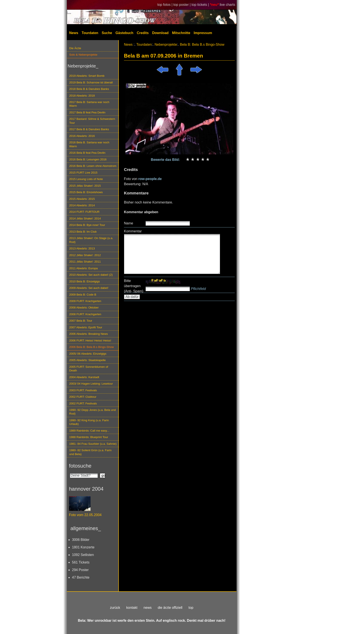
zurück (115, 607)
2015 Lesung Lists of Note (86, 179)
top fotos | (165, 4)
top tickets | (201, 4)
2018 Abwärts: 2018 (82, 95)
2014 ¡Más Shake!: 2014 (85, 218)
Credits (143, 33)
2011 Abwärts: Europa (83, 268)
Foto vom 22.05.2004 (85, 515)
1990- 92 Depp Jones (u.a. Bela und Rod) (92, 411)
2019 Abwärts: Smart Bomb (87, 75)
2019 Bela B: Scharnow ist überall (91, 82)
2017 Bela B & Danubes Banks (89, 129)
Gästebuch (124, 33)
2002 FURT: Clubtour (82, 396)
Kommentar (133, 231)
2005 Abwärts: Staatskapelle (87, 360)
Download (160, 33)
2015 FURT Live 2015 (83, 172)
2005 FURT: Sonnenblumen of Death (88, 368)
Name (128, 223)
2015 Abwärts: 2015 (82, 198)
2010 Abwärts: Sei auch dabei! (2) (91, 274)
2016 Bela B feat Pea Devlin (87, 152)
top (191, 607)
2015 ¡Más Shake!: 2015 (85, 185)
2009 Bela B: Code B (82, 294)
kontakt (132, 607)
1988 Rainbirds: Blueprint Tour (88, 437)
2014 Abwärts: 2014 (82, 205)
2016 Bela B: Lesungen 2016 (87, 159)
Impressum (203, 33)
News (73, 33)
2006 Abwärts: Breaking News (88, 333)
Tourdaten (90, 33)
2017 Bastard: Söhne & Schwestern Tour (92, 120)
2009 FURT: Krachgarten (85, 301)
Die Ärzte (75, 48)
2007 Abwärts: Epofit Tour (85, 327)
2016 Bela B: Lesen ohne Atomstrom (92, 166)
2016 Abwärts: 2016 (82, 136)
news (148, 607)
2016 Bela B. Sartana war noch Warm (89, 144)
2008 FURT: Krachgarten (85, 314)
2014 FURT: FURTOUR (84, 211)
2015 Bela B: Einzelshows (86, 192)
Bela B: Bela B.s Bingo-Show (202, 44)
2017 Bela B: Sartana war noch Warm (89, 103)
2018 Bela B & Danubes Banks (89, 89)
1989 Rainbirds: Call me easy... (89, 430)
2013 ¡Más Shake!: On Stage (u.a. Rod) (91, 239)
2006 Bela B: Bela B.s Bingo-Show (91, 347)
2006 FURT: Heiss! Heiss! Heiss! (90, 340)
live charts (227, 4)
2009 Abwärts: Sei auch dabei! (88, 288)
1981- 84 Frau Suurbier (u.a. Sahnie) (93, 443)
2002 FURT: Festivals (83, 403)
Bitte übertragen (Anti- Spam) (133, 286)
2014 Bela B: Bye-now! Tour (87, 225)
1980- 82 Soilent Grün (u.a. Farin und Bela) (90, 452)
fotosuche (80, 466)
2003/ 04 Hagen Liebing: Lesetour (91, 383)
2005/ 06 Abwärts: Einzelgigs (87, 353)
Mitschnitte (181, 33)
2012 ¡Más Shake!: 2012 (85, 255)
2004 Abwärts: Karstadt (84, 377)
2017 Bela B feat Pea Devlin (87, 112)
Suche (107, 33)
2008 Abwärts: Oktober (84, 307)
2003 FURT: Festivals (83, 390)
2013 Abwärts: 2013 (82, 248)
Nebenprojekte (166, 44)
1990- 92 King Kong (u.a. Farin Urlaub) (89, 422)
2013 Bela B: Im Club (83, 231)
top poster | (182, 4)
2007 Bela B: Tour (80, 320)
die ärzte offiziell (170, 607)
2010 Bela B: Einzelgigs (84, 281)
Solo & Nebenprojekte (83, 54)
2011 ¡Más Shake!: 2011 (85, 261)
